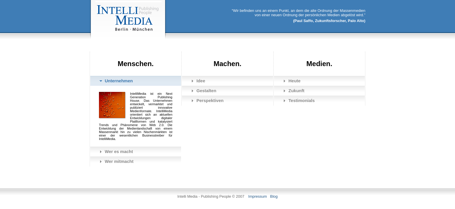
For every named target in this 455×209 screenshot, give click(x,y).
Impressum (257, 196)
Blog (274, 196)
